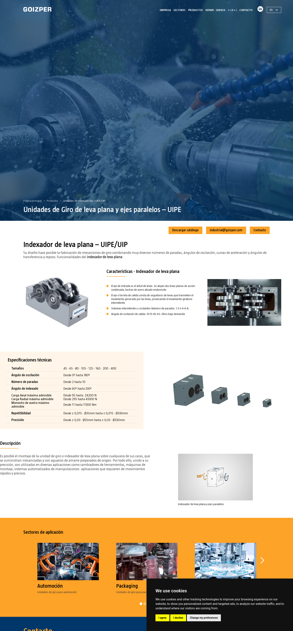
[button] (262, 573)
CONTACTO (245, 10)
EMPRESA (165, 10)
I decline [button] (178, 617)
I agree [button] (162, 617)
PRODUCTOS (195, 10)
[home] (37, 9)
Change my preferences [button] (204, 617)
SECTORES (179, 10)
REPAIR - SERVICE (215, 10)
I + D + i (232, 10)
